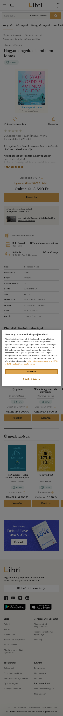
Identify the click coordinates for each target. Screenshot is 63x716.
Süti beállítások (31, 379)
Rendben (31, 372)
